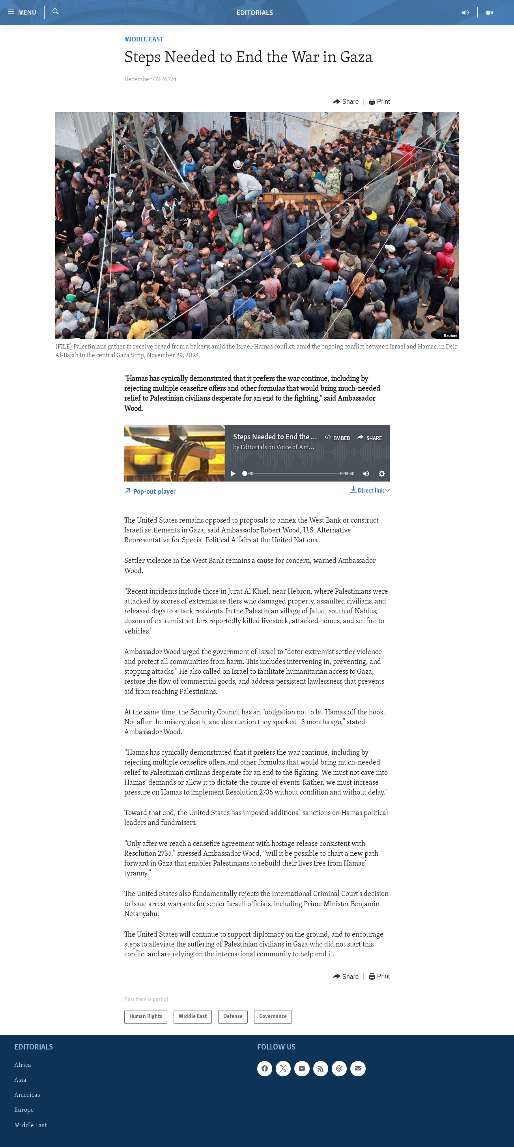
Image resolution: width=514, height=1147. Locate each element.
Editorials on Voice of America (281, 447)
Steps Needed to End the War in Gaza (290, 437)
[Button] (346, 102)
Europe (24, 1110)
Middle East (144, 39)
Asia (20, 1080)
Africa (22, 1065)
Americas (27, 1095)
